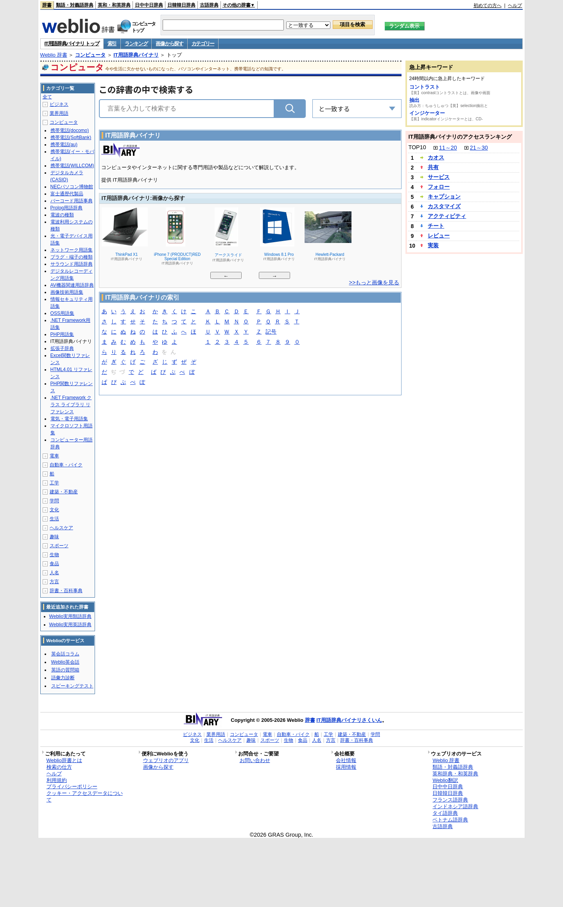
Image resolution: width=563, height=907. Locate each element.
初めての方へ (487, 5)
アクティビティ (447, 216)
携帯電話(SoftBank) (70, 137)
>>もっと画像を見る (374, 282)
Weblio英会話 (65, 662)
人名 (54, 572)
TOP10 (417, 147)
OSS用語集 (62, 313)
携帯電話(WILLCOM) (72, 165)
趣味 (54, 536)
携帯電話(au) (63, 144)
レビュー (439, 235)
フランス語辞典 (450, 800)
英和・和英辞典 (114, 5)
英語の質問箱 (65, 670)
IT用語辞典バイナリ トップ (72, 43)
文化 (54, 509)
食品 (54, 563)
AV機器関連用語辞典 (72, 285)
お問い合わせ (255, 760)
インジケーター (427, 113)
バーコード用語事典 (71, 201)
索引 (112, 43)
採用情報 (346, 767)
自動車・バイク (66, 465)
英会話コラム (65, 654)
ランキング (136, 43)
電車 (54, 456)
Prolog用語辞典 (66, 208)
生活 (54, 518)
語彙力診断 (63, 677)
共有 (433, 167)
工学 (54, 483)
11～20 (448, 148)
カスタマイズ (444, 206)
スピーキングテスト (72, 686)
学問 (54, 500)
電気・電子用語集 (69, 418)
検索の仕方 (59, 767)
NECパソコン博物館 (71, 186)
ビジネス (59, 104)
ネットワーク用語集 (71, 250)
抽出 (414, 100)
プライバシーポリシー (72, 786)
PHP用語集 (62, 334)
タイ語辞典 (445, 813)
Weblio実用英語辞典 (70, 624)
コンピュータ (90, 55)
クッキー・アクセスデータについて (85, 796)
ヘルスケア (61, 527)
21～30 (479, 148)
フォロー (439, 187)
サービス (439, 177)
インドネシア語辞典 (455, 806)
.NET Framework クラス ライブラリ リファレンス (71, 404)
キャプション (444, 196)
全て (47, 97)
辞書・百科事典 (66, 590)
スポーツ (59, 545)
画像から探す (169, 43)
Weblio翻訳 (445, 780)
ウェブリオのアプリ (166, 760)
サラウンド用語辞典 (71, 264)
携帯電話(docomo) (69, 130)
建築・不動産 (64, 492)
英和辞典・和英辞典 (455, 774)
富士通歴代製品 (66, 193)
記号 (270, 332)
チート (436, 226)
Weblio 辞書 (53, 55)
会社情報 (346, 760)
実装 (433, 245)
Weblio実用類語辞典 (70, 616)
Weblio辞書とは (64, 760)
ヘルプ (515, 5)
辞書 (47, 5)
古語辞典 (209, 5)
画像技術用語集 (66, 292)
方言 (54, 581)
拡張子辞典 (62, 348)
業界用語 (59, 113)
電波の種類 (62, 215)
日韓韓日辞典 (181, 5)
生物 (54, 554)
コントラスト (424, 87)
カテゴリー (203, 43)
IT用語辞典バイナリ (136, 55)
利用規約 (57, 780)
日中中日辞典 (149, 5)
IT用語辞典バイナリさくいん (349, 720)
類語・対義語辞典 (74, 5)
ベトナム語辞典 (450, 820)
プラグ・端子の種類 (71, 257)
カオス (436, 157)
